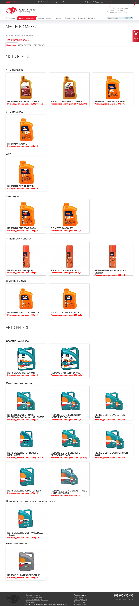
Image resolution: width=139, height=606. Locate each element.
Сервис (58, 18)
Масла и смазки (27, 35)
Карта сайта (31, 602)
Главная (10, 35)
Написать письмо (33, 595)
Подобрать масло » (17, 40)
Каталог (17, 35)
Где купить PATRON (34, 597)
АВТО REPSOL (39, 45)
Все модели (11, 45)
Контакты (91, 18)
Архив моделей (80, 604)
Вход (88, 2)
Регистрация (99, 2)
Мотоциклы (78, 597)
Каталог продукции (27, 18)
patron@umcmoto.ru (118, 12)
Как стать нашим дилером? (52, 2)
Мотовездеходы (80, 600)
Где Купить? (16, 2)
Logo (21, 10)
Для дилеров (70, 18)
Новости (81, 18)
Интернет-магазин (45, 18)
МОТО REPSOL (24, 45)
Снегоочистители (81, 602)
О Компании (11, 18)
